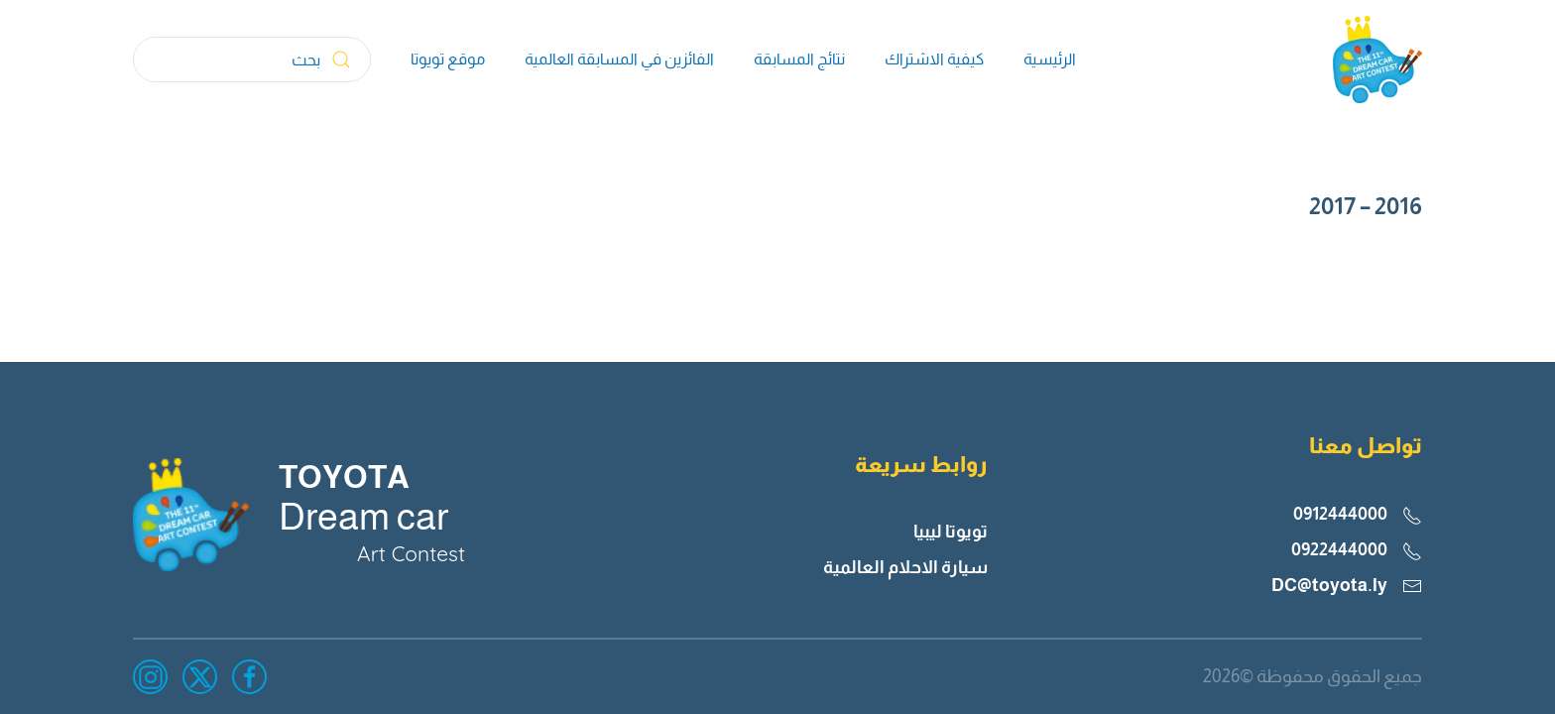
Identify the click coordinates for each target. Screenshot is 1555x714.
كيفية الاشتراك (934, 59)
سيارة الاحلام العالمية (905, 567)
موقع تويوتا (448, 59)
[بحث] (252, 59)
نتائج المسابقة (799, 59)
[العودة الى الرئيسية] (1377, 59)
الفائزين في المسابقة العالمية (619, 59)
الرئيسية (1049, 59)
